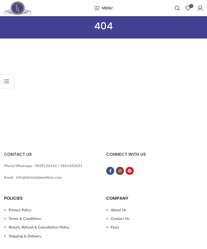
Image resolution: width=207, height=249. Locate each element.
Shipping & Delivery (25, 236)
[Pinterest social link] (130, 171)
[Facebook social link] (110, 171)
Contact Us (120, 218)
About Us (118, 210)
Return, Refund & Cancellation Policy (39, 227)
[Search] (177, 8)
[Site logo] (17, 7)
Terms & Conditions (25, 218)
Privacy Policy (20, 210)
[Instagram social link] (120, 171)
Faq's (115, 227)
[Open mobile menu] (103, 8)
